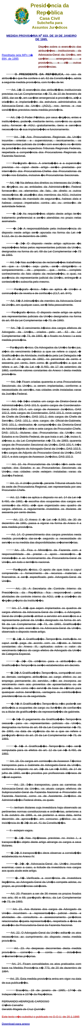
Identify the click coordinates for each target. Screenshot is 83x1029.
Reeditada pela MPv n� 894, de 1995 (17, 56)
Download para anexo (16, 1023)
